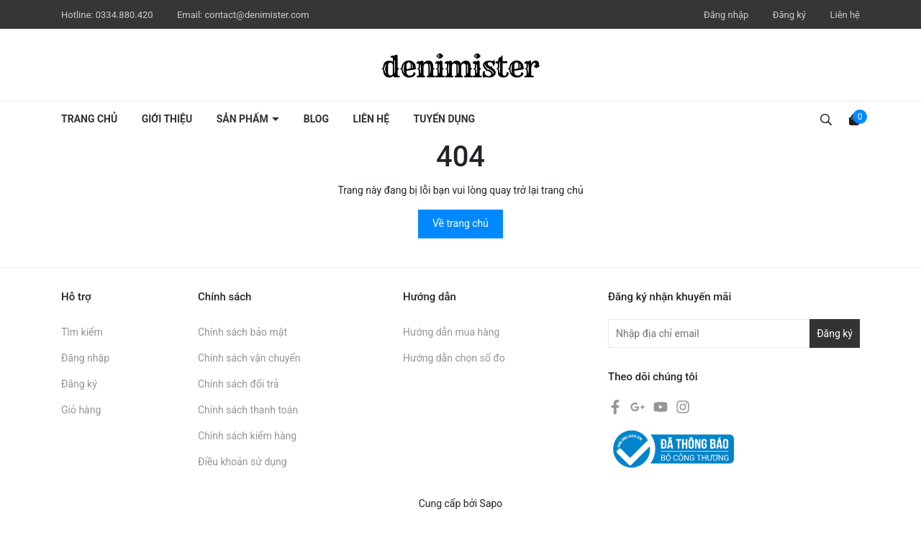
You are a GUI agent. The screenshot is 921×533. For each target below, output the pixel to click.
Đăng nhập (726, 14)
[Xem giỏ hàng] (854, 119)
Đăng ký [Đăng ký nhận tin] (835, 333)
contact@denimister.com (256, 14)
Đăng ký (789, 14)
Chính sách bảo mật (242, 332)
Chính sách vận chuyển (249, 358)
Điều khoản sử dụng (242, 461)
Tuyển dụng (445, 119)
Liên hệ (845, 14)
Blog (316, 119)
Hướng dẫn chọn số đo (454, 358)
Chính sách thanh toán (248, 410)
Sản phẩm (244, 119)
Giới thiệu (167, 119)
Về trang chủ (460, 223)
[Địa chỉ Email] (734, 333)
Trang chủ (89, 119)
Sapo (491, 503)
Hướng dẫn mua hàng (451, 332)
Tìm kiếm (82, 332)
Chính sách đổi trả (238, 384)
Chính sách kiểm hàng (247, 436)
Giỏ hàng (81, 410)
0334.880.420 (125, 14)
